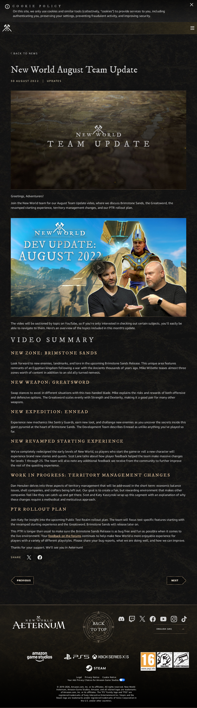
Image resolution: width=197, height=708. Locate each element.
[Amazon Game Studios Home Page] (39, 657)
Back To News (25, 53)
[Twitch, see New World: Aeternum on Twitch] (132, 619)
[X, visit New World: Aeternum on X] (142, 619)
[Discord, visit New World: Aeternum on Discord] (121, 619)
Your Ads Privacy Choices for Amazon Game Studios (96, 680)
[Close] (191, 5)
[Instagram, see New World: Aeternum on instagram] (174, 619)
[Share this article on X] (29, 557)
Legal (79, 677)
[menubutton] (192, 28)
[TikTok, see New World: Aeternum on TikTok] (184, 619)
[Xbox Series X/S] (110, 657)
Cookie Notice (109, 677)
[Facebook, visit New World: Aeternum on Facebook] (153, 619)
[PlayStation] (76, 657)
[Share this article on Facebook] (40, 557)
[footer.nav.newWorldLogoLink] (38, 623)
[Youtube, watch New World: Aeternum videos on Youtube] (163, 619)
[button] (98, 140)
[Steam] (96, 669)
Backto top (98, 627)
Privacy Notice (92, 677)
